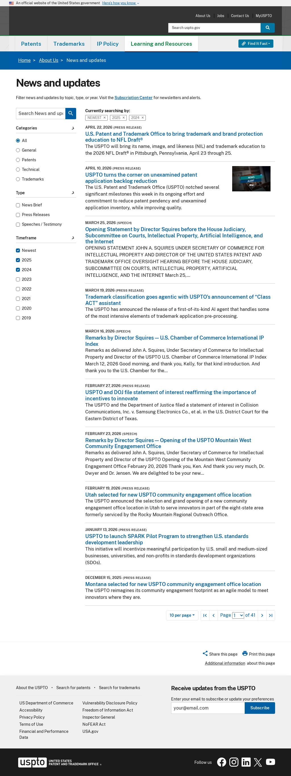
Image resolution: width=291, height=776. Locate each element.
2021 (26, 299)
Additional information (225, 663)
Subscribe (259, 708)
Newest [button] (96, 118)
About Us (203, 16)
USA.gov (90, 731)
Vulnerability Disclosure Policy (109, 703)
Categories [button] (46, 128)
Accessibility (30, 710)
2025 (27, 260)
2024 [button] (137, 118)
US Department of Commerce (46, 703)
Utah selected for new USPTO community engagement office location (168, 495)
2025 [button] (118, 118)
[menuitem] (31, 43)
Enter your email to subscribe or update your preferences (222, 699)
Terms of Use (31, 724)
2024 (27, 270)
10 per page (180, 615)
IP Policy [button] (108, 44)
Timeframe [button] (46, 238)
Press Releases (36, 215)
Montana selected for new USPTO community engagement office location (173, 584)
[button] (220, 655)
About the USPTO (32, 687)
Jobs (220, 16)
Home (24, 60)
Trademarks (33, 179)
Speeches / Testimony (42, 224)
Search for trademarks (119, 687)
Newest (29, 250)
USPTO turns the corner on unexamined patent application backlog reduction (141, 178)
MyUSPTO (264, 16)
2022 (26, 289)
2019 (26, 318)
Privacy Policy (32, 717)
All (24, 141)
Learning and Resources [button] (161, 44)
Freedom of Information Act (107, 710)
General (29, 150)
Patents (29, 160)
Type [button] (46, 193)
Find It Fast (254, 43)
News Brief (32, 205)
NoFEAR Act (93, 724)
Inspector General (98, 717)
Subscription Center (134, 97)
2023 (27, 279)
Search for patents (73, 687)
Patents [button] (31, 44)
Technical (31, 170)
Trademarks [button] (69, 44)
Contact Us (240, 16)
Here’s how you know (121, 3)
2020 (27, 308)
